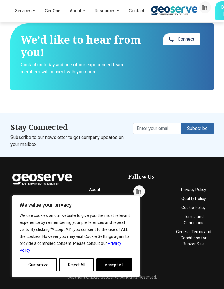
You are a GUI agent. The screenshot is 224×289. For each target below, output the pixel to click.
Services (25, 10)
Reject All (76, 265)
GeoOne (52, 10)
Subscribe (197, 128)
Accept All (114, 265)
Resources (107, 10)
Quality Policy (193, 198)
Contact (136, 10)
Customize (38, 265)
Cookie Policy (193, 207)
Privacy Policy (193, 189)
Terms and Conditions (194, 219)
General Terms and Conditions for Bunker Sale (193, 237)
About (77, 10)
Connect (181, 39)
